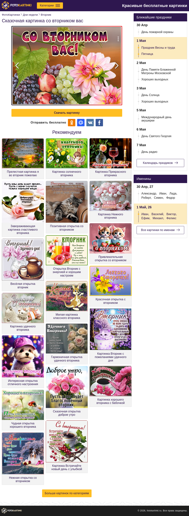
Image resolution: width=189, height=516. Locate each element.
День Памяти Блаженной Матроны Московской (158, 71)
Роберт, (146, 197)
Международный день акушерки (156, 119)
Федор (170, 197)
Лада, (173, 193)
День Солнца (150, 95)
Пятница (147, 53)
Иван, (163, 193)
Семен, (159, 197)
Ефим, (145, 218)
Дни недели (30, 14)
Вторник (46, 14)
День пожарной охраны (157, 32)
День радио (149, 151)
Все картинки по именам (160, 230)
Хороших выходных (154, 79)
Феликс (171, 218)
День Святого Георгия (156, 136)
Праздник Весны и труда (158, 47)
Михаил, (158, 218)
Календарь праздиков (160, 162)
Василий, (158, 214)
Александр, (149, 193)
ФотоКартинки (11, 14)
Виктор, (171, 214)
